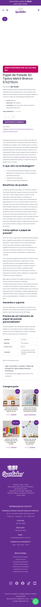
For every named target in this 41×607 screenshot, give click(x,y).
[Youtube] (34, 583)
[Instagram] (10, 583)
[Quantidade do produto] (9, 117)
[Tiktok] (28, 583)
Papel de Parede (14, 129)
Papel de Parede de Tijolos (10, 131)
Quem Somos (20, 559)
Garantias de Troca (20, 569)
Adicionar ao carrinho (14, 122)
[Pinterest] (16, 583)
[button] (7, 10)
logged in (20, 374)
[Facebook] (22, 583)
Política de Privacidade (20, 567)
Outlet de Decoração (20, 571)
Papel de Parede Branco (26, 129)
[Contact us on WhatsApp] (35, 601)
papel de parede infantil (21, 157)
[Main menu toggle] (3, 10)
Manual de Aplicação (20, 562)
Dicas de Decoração (20, 557)
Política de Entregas (20, 564)
